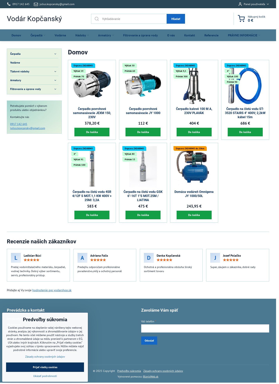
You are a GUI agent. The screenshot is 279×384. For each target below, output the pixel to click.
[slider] (31, 260)
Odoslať (149, 340)
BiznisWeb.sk (150, 376)
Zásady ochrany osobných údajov (163, 371)
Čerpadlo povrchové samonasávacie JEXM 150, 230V (92, 113)
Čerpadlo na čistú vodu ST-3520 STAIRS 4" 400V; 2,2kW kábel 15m (245, 113)
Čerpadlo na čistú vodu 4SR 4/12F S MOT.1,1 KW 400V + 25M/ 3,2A (92, 196)
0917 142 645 (18, 124)
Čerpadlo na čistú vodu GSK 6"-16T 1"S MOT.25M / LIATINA (143, 196)
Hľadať (175, 19)
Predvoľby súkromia (129, 371)
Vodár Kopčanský (34, 18)
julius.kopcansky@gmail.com (27, 128)
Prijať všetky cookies (45, 375)
